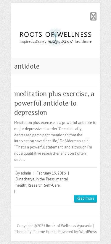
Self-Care (52, 185)
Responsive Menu (93, 16)
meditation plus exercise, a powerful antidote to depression (54, 103)
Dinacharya (25, 179)
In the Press (45, 179)
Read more (85, 198)
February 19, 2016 (51, 173)
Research (35, 185)
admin (26, 173)
